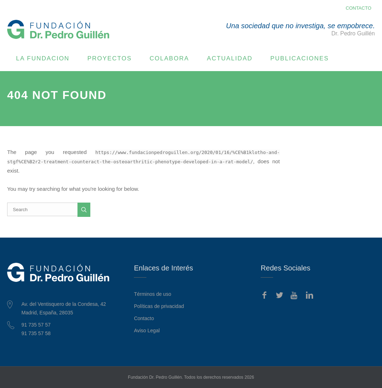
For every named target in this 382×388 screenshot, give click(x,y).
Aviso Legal (147, 330)
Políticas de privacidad (159, 306)
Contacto (144, 318)
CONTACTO (358, 8)
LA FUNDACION (43, 58)
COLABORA (169, 58)
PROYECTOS (109, 58)
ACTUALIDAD (230, 58)
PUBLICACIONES (299, 58)
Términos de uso (152, 294)
